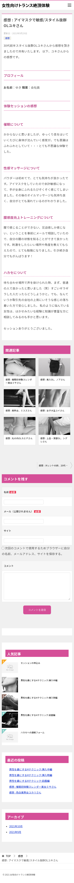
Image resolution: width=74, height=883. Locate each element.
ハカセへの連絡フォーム (32, 732)
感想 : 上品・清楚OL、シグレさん (53, 440)
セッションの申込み (30, 662)
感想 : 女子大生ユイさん (52, 410)
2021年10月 (16, 826)
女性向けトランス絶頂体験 (26, 5)
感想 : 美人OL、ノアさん (52, 379)
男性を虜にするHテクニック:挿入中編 (39, 680)
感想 (7, 38)
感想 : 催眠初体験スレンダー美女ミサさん (19, 381)
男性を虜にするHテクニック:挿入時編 (39, 697)
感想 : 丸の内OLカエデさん (19, 438)
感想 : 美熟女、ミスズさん (19, 410)
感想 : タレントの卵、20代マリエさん (55, 465)
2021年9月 (15, 832)
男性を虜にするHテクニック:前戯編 (38, 714)
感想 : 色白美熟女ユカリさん (25, 792)
